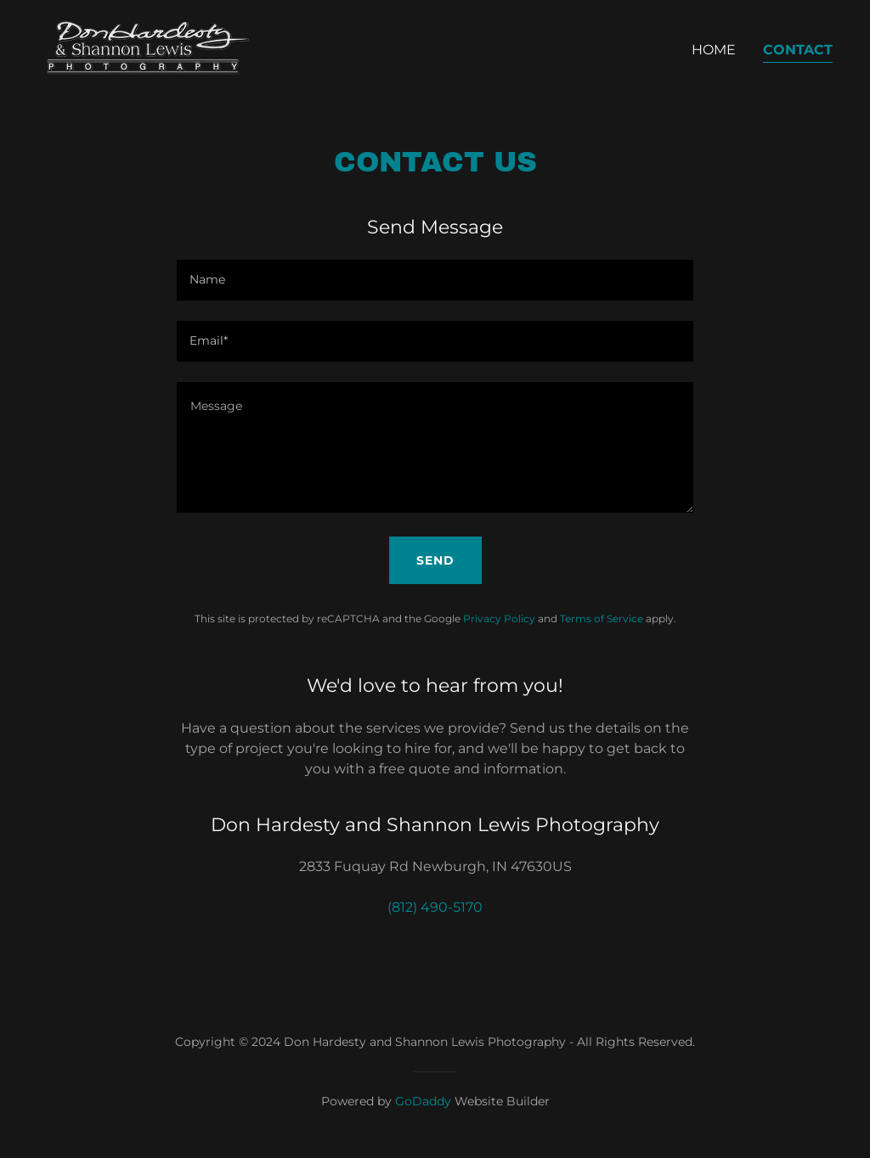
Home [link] (714, 50)
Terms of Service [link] (601, 618)
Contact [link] (798, 50)
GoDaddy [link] (423, 1101)
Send (435, 560)
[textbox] (435, 280)
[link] (143, 46)
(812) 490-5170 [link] (435, 907)
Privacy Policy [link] (499, 618)
